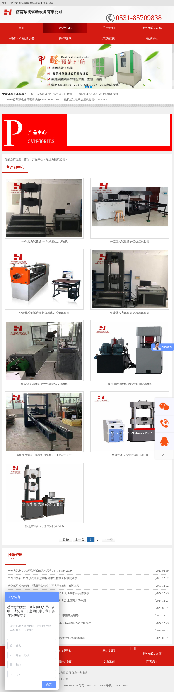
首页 (22, 28)
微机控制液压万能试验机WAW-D (44, 526)
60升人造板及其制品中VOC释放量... (52, 94)
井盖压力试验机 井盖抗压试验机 (129, 241)
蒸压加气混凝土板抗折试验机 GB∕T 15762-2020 (44, 455)
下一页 (108, 539)
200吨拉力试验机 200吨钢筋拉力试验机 (44, 241)
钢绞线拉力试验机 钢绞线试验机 (129, 312)
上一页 (80, 539)
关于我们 (108, 28)
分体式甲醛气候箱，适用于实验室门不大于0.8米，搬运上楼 (43, 585)
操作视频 (65, 38)
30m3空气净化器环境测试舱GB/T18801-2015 (33, 99)
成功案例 (108, 38)
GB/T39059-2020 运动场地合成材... (99, 94)
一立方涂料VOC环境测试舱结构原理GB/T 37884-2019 (40, 570)
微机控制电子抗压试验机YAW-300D (85, 99)
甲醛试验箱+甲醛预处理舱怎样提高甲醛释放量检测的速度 (42, 578)
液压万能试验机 (55, 159)
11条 (66, 539)
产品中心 (65, 28)
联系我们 (152, 38)
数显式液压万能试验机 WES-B (130, 455)
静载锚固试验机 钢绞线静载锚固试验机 (44, 383)
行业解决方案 (152, 28)
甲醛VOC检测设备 (22, 38)
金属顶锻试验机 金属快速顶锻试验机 (130, 383)
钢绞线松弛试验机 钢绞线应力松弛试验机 (44, 312)
